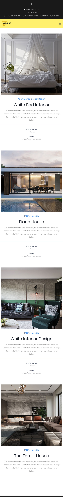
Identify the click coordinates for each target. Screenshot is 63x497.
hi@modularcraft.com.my (31, 9)
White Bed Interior (31, 105)
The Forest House (31, 456)
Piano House (31, 222)
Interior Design (38, 99)
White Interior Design (31, 339)
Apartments (24, 99)
